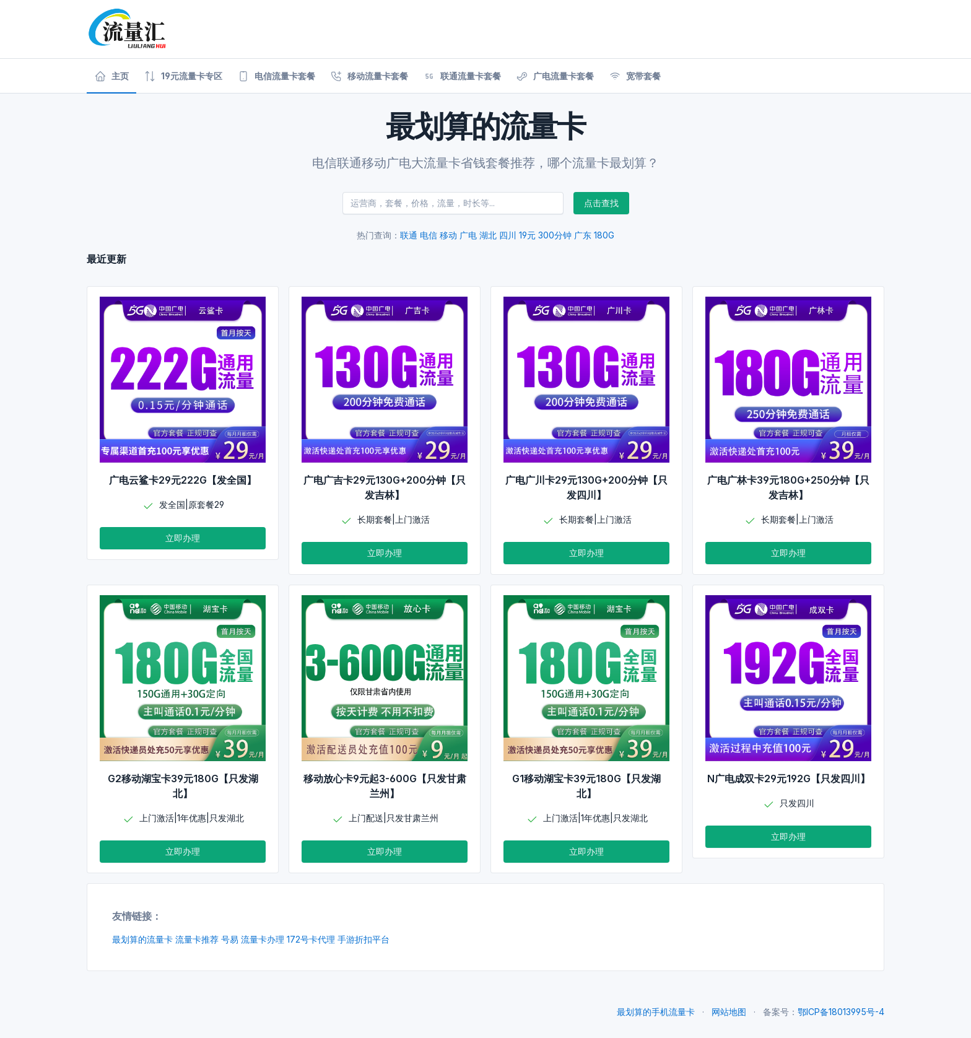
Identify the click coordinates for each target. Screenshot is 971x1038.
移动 (448, 235)
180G (604, 235)
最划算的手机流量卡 (656, 1011)
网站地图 (729, 1011)
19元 (527, 235)
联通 (408, 235)
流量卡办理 (262, 939)
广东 (582, 235)
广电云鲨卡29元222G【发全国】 (182, 480)
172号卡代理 (311, 939)
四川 (507, 235)
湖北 (488, 235)
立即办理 (182, 538)
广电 (468, 235)
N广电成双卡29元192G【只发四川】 (788, 778)
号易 (229, 939)
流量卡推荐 (197, 939)
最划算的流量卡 (142, 939)
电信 (428, 235)
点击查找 (601, 203)
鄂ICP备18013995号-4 (841, 1011)
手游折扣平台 (363, 939)
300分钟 (555, 235)
